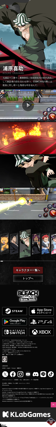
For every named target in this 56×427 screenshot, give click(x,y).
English (8, 373)
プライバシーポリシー (7, 385)
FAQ (21, 385)
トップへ (27, 283)
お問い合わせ (26, 385)
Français (14, 373)
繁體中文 (19, 373)
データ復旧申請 (34, 385)
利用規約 (16, 385)
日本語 (3, 373)
